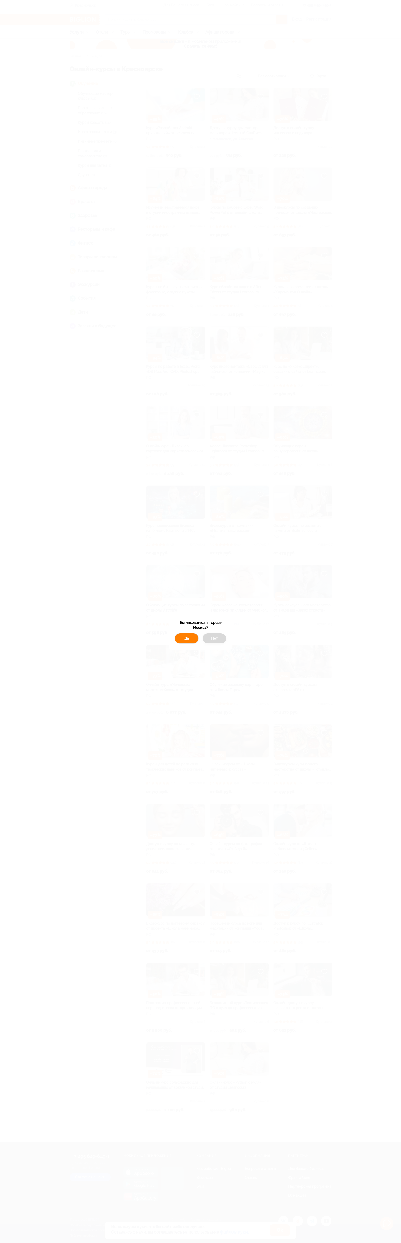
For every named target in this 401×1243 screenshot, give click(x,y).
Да (186, 638)
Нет (214, 638)
